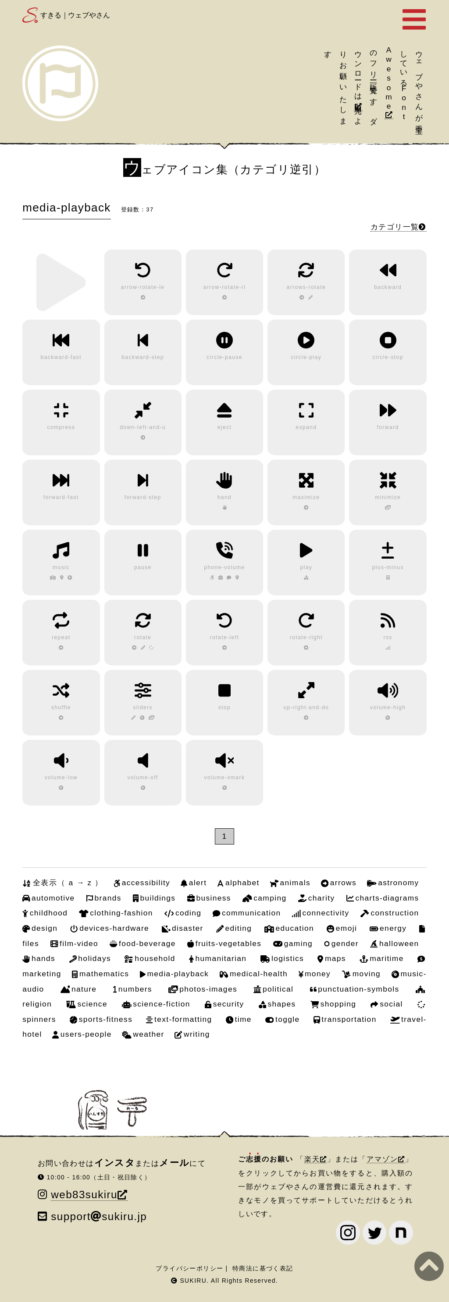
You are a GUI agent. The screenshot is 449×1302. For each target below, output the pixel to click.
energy (393, 928)
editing (238, 928)
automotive (53, 898)
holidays (94, 958)
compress (61, 427)
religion (37, 1003)
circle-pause (224, 357)
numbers (135, 989)
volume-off (143, 777)
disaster (187, 928)
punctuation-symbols (358, 989)
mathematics (104, 973)
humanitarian (221, 958)
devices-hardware (114, 928)
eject (224, 427)
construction (395, 912)
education (294, 928)
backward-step (142, 357)
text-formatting (183, 1019)
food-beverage (147, 943)
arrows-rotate (306, 287)
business (213, 898)
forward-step (143, 497)
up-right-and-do (306, 707)
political (278, 989)
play (306, 567)
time (243, 1019)
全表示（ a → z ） (67, 882)
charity (321, 898)
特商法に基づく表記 (262, 1268)
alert (198, 882)
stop (224, 707)
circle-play (306, 357)
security (228, 1003)
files (30, 943)
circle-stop (387, 357)
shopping (338, 1003)
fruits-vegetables (229, 943)
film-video (79, 943)
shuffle (61, 707)
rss (387, 637)
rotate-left (224, 637)
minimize (388, 497)
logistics (287, 958)
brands (107, 898)
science (92, 1003)
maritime (387, 958)
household (155, 958)
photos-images (208, 989)
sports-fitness (105, 1019)
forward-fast (61, 497)
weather (148, 1034)
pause (143, 567)
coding (188, 912)
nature (83, 989)
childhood (49, 912)
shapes (281, 1003)
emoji (346, 928)
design (44, 928)
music (61, 567)
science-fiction (161, 1003)
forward (388, 427)
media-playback (178, 973)
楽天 (312, 1159)
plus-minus (388, 567)
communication (251, 912)
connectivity (325, 912)
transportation (348, 1019)
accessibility (146, 882)
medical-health (259, 973)
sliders (143, 707)
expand (306, 427)
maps (335, 958)
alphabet (242, 882)
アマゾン (382, 1159)
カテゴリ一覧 (395, 226)
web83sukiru (84, 1194)
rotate (142, 637)
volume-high (388, 707)
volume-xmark (224, 777)
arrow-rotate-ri (224, 287)
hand (224, 497)
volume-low (61, 777)
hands (43, 958)
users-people (86, 1034)
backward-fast (61, 357)
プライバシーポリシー (189, 1268)
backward (388, 287)
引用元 (358, 101)
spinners (39, 1019)
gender (345, 943)
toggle (287, 1019)
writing (197, 1034)
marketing (41, 973)
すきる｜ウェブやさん (75, 15)
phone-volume (224, 567)
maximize (306, 497)
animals (295, 882)
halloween (399, 943)
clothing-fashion (121, 912)
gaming (298, 943)
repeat (61, 637)
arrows (343, 882)
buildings (158, 898)
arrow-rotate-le (143, 287)
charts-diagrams (387, 898)
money (318, 973)
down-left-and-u (143, 427)
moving (367, 973)
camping (269, 898)
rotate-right (306, 637)
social (391, 1003)
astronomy (398, 882)
